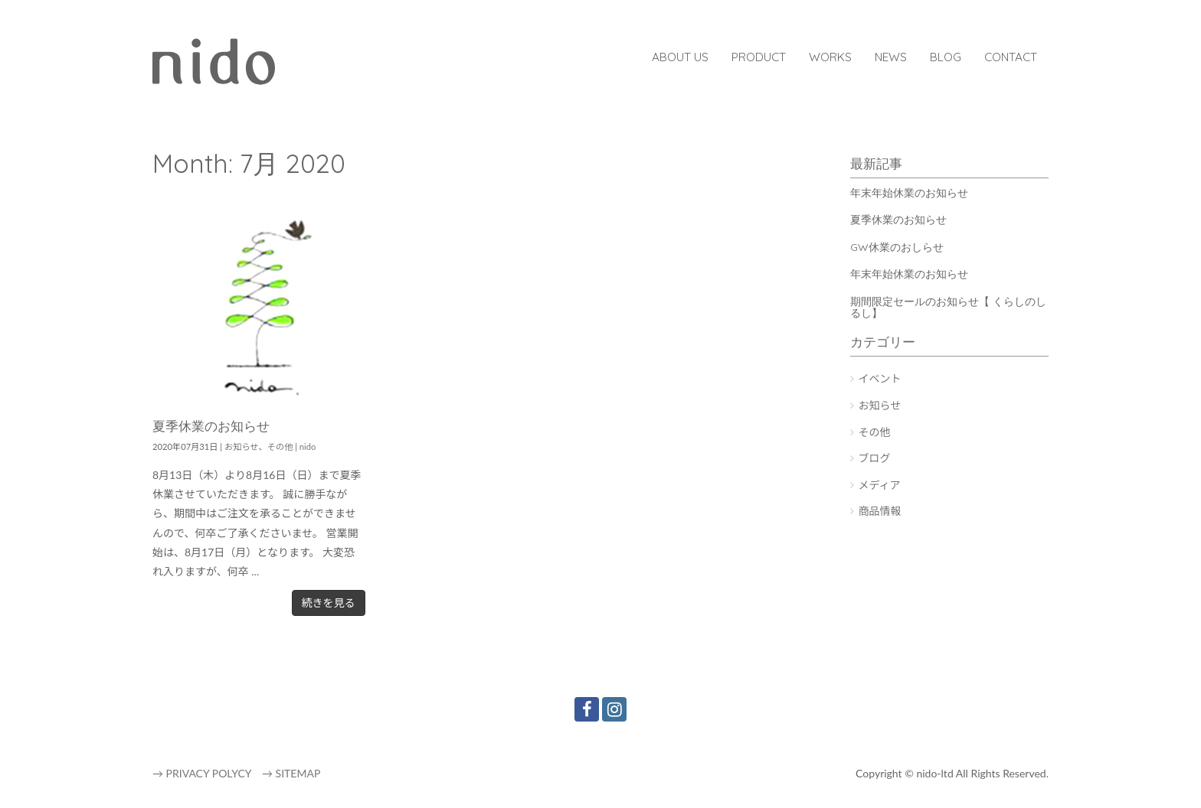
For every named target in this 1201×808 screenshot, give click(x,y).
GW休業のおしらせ (897, 247)
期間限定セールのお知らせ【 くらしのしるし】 (948, 307)
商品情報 (880, 510)
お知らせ (241, 446)
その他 (280, 446)
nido (307, 446)
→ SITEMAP (291, 773)
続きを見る (328, 602)
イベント (880, 378)
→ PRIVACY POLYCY (201, 773)
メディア (880, 484)
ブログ (875, 457)
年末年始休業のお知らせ (909, 193)
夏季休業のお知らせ (211, 426)
